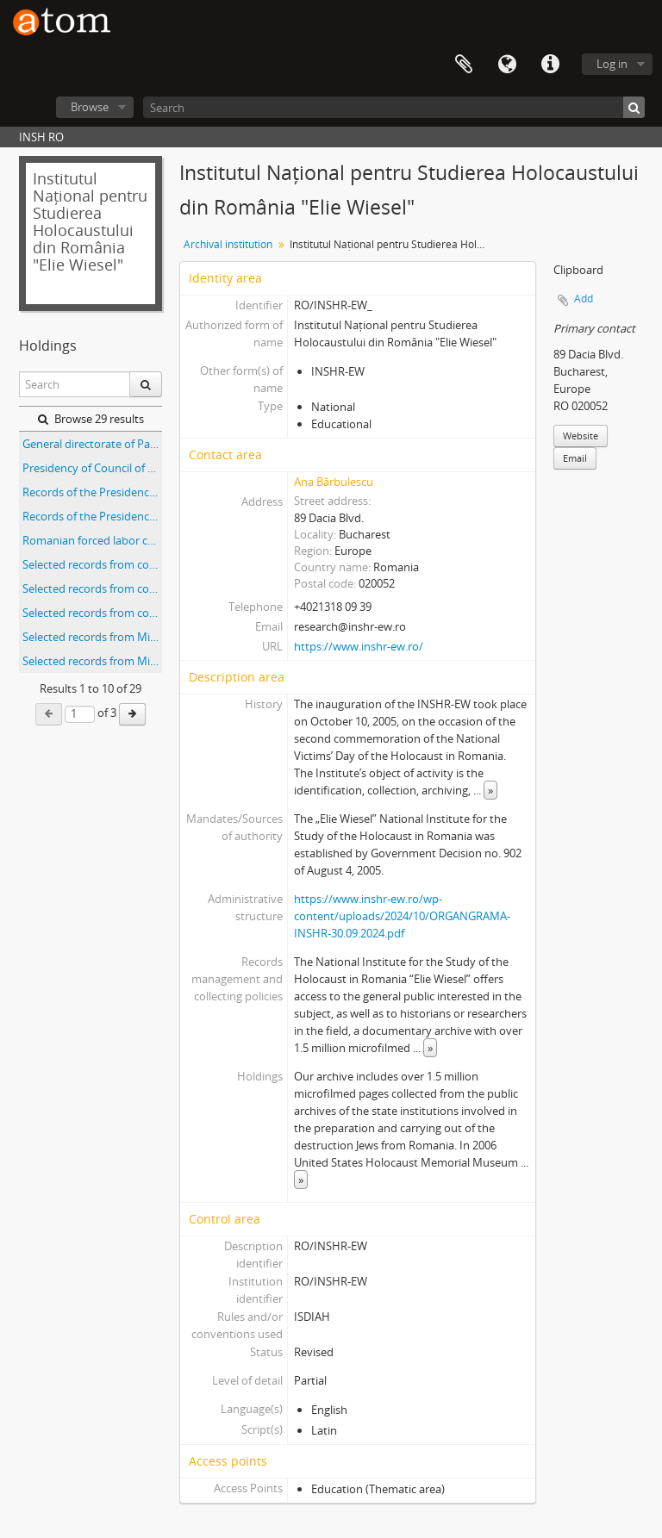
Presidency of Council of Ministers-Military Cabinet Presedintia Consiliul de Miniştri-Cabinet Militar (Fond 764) (92, 468)
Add (583, 298)
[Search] (394, 107)
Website (580, 435)
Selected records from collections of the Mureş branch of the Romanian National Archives (92, 588)
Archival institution (228, 244)
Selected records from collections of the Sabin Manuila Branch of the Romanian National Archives (92, 612)
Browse (90, 107)
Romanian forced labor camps (92, 540)
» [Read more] (490, 790)
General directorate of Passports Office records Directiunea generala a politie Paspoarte (92, 443)
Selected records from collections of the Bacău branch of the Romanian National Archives (92, 564)
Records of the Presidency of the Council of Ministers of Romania (92, 492)
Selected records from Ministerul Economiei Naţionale (92, 661)
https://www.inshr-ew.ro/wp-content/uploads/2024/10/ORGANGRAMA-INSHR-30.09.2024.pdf (402, 916)
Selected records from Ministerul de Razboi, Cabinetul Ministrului (92, 636)
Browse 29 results (91, 419)
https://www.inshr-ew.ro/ (358, 646)
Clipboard (463, 64)
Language (506, 64)
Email (575, 457)
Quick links (549, 64)
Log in (612, 64)
